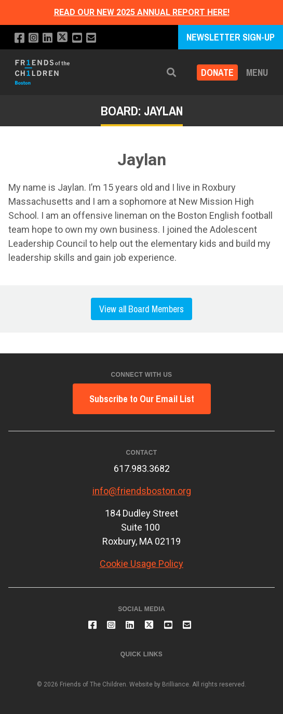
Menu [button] (257, 72)
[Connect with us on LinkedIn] (47, 38)
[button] (171, 72)
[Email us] (91, 38)
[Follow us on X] (62, 38)
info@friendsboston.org (141, 490)
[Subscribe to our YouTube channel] (77, 38)
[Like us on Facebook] (19, 38)
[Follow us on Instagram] (33, 38)
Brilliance (175, 684)
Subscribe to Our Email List (141, 398)
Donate (217, 72)
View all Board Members (141, 308)
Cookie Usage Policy (141, 563)
